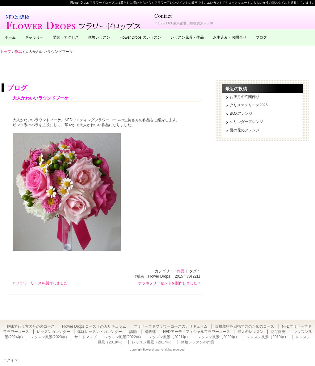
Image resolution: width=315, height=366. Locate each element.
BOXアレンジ (241, 113)
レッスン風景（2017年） (153, 342)
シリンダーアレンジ (246, 122)
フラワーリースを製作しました (42, 283)
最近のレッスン (250, 332)
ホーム (10, 37)
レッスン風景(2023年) (48, 337)
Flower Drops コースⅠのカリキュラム (94, 326)
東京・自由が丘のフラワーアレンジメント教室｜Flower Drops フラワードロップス (74, 21)
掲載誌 (150, 332)
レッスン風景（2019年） (267, 337)
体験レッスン (99, 37)
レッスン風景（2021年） (169, 337)
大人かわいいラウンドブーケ (40, 98)
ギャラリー (34, 37)
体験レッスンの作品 (197, 342)
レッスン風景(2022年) (122, 337)
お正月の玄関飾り (244, 97)
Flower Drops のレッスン (140, 37)
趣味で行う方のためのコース (30, 326)
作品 (180, 271)
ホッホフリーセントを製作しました (167, 283)
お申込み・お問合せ (229, 37)
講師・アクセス (66, 37)
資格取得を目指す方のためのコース (244, 326)
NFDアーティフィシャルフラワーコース (196, 332)
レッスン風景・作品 (187, 37)
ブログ (261, 37)
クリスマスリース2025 (249, 105)
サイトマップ (85, 337)
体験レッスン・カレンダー (100, 332)
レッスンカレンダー (53, 332)
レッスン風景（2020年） (218, 337)
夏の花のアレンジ (244, 130)
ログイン (10, 360)
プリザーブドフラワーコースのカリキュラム (170, 326)
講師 (133, 332)
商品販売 (278, 332)
